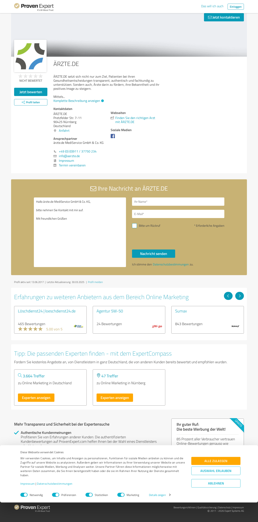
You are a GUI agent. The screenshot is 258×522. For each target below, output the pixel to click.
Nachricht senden (153, 253)
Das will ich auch (212, 6)
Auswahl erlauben (215, 490)
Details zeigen (157, 514)
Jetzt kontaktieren (224, 17)
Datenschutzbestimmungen (55, 503)
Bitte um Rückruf (149, 225)
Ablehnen (216, 502)
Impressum (27, 503)
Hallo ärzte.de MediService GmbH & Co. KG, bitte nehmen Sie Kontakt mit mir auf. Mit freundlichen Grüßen (80, 232)
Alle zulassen (215, 480)
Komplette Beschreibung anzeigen (78, 100)
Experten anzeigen (36, 397)
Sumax (181, 311)
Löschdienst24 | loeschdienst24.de (47, 311)
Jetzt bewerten (31, 91)
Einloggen (236, 6)
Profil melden (95, 282)
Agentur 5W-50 (110, 311)
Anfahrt (64, 130)
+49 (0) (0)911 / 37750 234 (78, 151)
